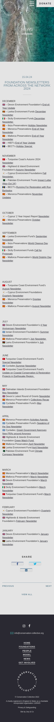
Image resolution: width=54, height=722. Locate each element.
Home (27, 643)
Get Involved (27, 663)
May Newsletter (10, 393)
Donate (45, 3)
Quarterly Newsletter (12, 296)
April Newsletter (36, 444)
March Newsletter (40, 473)
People (27, 651)
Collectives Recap (40, 400)
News (27, 659)
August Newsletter (12, 289)
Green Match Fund (24, 440)
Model (27, 655)
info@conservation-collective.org (27, 633)
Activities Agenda (39, 419)
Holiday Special (24, 146)
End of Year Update (25, 143)
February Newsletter (26, 521)
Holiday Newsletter (37, 125)
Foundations (27, 647)
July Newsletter (38, 339)
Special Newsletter (11, 362)
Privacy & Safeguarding (27, 708)
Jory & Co (30, 712)
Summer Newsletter (25, 366)
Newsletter (7, 163)
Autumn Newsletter (25, 170)
